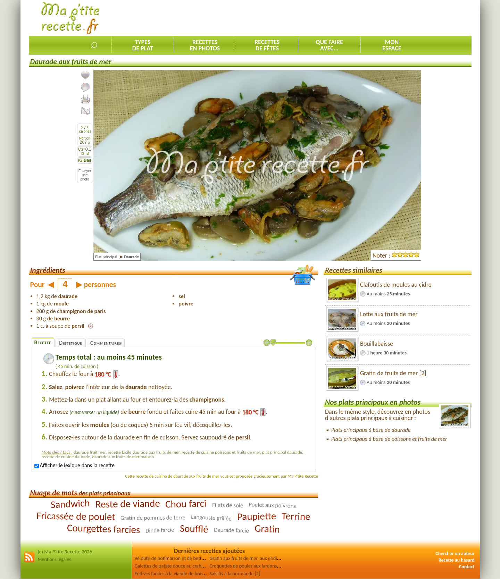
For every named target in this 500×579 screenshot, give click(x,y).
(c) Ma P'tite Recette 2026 (65, 551)
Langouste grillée (211, 517)
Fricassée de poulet (75, 516)
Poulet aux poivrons (272, 505)
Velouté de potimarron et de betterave (174, 558)
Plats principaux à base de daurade (371, 430)
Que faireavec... (329, 45)
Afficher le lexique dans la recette (74, 465)
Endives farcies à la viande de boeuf (171, 573)
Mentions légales (54, 559)
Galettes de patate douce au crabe (169, 566)
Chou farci (186, 503)
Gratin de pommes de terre (152, 517)
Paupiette (256, 516)
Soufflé (194, 528)
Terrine (296, 516)
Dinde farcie (160, 530)
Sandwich (70, 503)
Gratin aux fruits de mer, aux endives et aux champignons (268, 558)
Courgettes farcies (103, 528)
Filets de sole (227, 505)
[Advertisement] (345, 17)
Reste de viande (127, 503)
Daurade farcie (231, 530)
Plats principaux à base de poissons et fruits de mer (389, 439)
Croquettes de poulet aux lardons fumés (250, 566)
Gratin (267, 528)
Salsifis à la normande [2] (235, 573)
